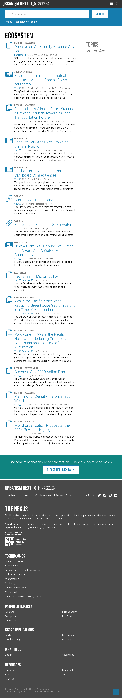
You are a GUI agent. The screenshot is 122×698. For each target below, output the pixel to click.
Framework (67, 670)
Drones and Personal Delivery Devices (24, 596)
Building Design (69, 611)
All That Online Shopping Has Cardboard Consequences (37, 173)
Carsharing (10, 583)
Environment (68, 635)
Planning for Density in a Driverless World (42, 398)
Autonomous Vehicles (15, 561)
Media (58, 495)
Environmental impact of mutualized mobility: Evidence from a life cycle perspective (43, 79)
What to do (13, 649)
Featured (9, 679)
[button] (111, 3)
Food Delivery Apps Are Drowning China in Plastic (41, 144)
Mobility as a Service (15, 574)
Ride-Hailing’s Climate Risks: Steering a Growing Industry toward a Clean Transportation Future (44, 113)
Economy (66, 639)
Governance (68, 654)
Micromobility (12, 578)
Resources (13, 664)
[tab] (8, 21)
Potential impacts (18, 606)
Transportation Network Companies (22, 570)
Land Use (9, 611)
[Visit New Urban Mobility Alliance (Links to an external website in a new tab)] (16, 541)
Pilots (8, 674)
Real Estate (67, 616)
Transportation (12, 616)
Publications (43, 495)
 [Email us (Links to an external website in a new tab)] (93, 495)
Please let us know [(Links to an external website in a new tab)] (59, 470)
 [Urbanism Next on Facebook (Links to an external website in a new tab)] (104, 495)
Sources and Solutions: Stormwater (42, 224)
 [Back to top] (116, 692)
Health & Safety (12, 639)
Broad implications (19, 629)
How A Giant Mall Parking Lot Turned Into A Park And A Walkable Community (44, 250)
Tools (65, 674)
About (69, 495)
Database (9, 670)
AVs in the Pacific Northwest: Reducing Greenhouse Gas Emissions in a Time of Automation (44, 305)
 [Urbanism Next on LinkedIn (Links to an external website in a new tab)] (115, 495)
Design (8, 654)
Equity (8, 635)
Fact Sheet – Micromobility (36, 276)
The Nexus (12, 495)
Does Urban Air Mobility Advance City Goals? (44, 48)
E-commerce (11, 565)
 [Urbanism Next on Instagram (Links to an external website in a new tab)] (110, 495)
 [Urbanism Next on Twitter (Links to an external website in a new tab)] (99, 495)
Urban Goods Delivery (15, 587)
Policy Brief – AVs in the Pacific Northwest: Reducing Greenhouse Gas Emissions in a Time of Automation (41, 340)
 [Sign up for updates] (87, 495)
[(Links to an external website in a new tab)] (19, 54)
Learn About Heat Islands (34, 200)
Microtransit (11, 592)
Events (27, 495)
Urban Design (11, 620)
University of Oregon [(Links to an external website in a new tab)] (28, 689)
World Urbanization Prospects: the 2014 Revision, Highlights (42, 427)
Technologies (15, 555)
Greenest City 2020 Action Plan (39, 371)
